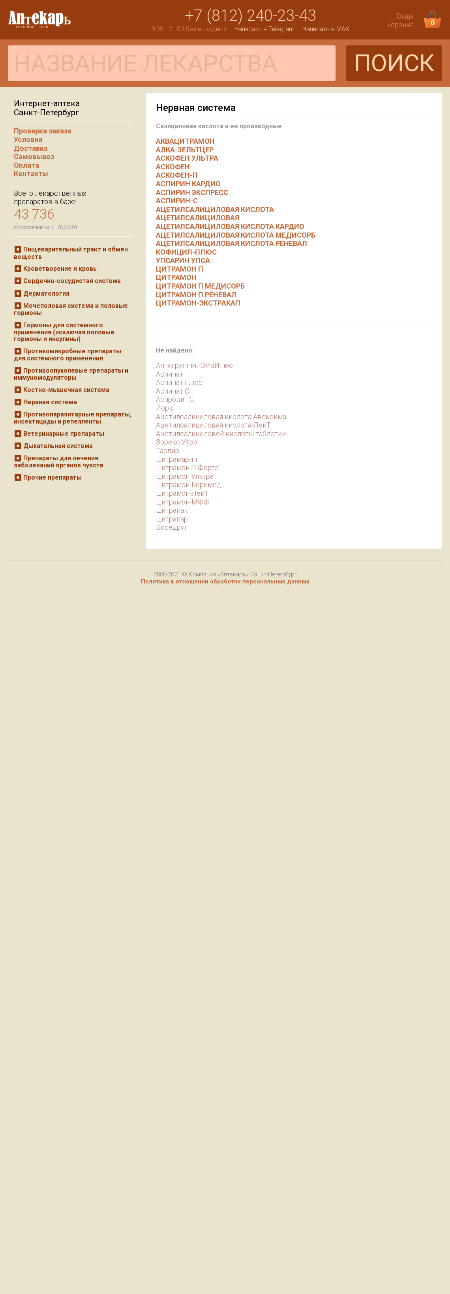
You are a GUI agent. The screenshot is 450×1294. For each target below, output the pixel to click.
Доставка (31, 148)
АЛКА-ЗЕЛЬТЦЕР (185, 150)
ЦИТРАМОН (176, 277)
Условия (28, 139)
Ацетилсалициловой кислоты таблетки (221, 433)
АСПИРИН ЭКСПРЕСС (192, 192)
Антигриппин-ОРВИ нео (194, 365)
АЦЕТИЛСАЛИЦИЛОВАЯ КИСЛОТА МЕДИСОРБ (235, 235)
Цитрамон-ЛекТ (182, 493)
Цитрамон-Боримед (188, 484)
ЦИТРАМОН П (179, 269)
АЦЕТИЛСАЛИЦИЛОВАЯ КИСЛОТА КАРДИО (230, 226)
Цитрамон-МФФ (183, 502)
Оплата (26, 165)
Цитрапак (172, 510)
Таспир (167, 450)
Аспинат (169, 374)
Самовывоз (34, 156)
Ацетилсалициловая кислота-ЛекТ (213, 425)
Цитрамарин (176, 459)
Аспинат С (172, 391)
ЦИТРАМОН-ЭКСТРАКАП (198, 303)
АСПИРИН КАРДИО (188, 184)
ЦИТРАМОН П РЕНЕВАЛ (196, 295)
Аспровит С (175, 399)
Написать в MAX (325, 29)
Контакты (31, 173)
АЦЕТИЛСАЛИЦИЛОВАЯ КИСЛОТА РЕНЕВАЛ (231, 243)
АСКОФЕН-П (177, 175)
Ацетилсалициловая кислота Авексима (221, 417)
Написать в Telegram (264, 29)
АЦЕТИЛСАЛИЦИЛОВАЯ (197, 218)
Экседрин (172, 527)
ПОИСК (394, 63)
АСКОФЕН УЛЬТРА (187, 158)
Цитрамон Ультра (185, 476)
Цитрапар (172, 519)
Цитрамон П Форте (187, 467)
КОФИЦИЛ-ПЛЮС (186, 252)
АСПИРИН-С (177, 201)
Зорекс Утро (176, 442)
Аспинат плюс (179, 382)
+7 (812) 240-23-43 (250, 15)
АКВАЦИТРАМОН (185, 141)
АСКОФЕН (173, 167)
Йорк (164, 408)
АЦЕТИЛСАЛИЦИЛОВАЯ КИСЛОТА (215, 209)
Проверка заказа (42, 131)
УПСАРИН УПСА (183, 260)
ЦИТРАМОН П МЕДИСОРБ (200, 286)
